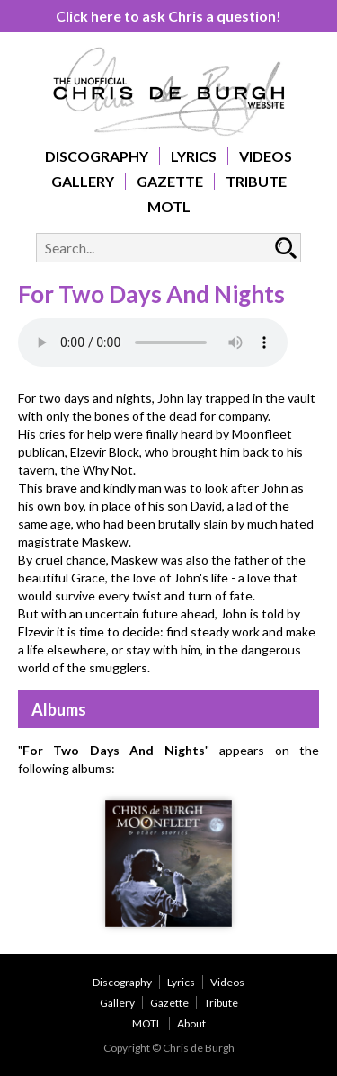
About (191, 1023)
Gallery (82, 181)
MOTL (169, 206)
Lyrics (194, 156)
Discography (96, 156)
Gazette (170, 181)
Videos (265, 156)
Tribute (256, 181)
